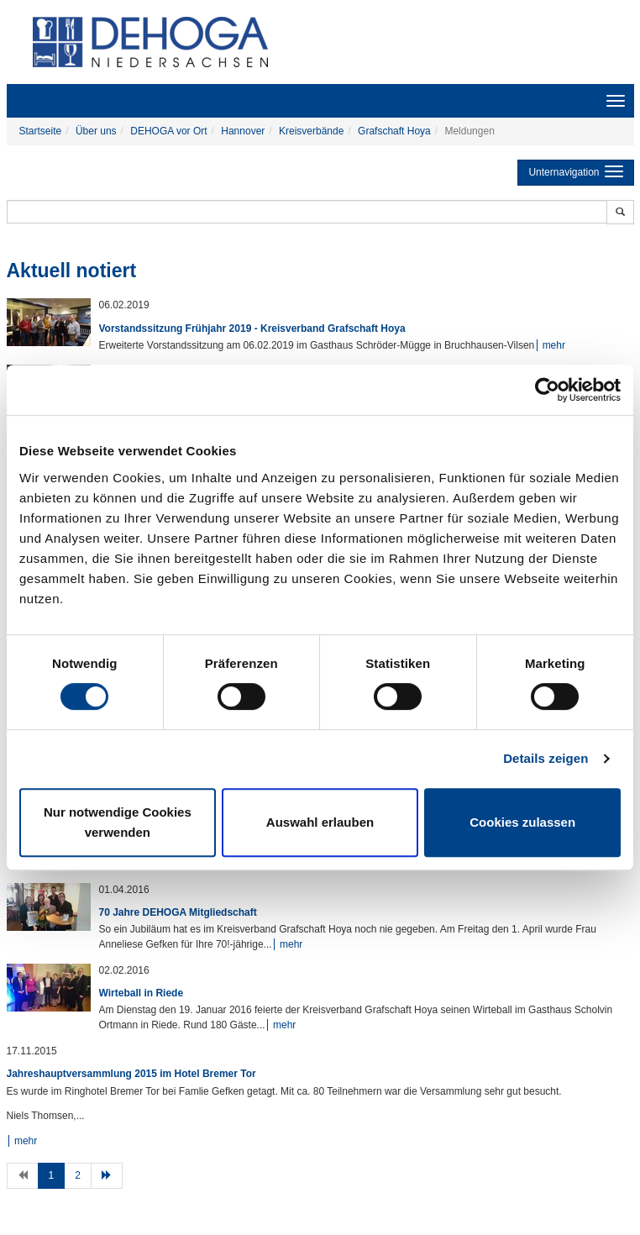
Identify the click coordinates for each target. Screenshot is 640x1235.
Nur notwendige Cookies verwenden (117, 822)
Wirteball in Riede (141, 993)
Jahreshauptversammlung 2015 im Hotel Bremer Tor (131, 1074)
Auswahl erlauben (320, 822)
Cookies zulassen (522, 822)
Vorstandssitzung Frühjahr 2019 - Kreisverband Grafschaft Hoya (252, 328)
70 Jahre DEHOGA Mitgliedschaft (178, 912)
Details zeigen (545, 758)
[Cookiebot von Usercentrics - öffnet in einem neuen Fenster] (547, 389)
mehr (554, 345)
